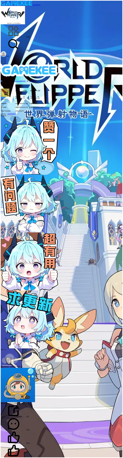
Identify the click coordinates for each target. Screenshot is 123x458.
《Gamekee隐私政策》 (20, 81)
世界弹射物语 (11, 114)
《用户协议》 (33, 81)
